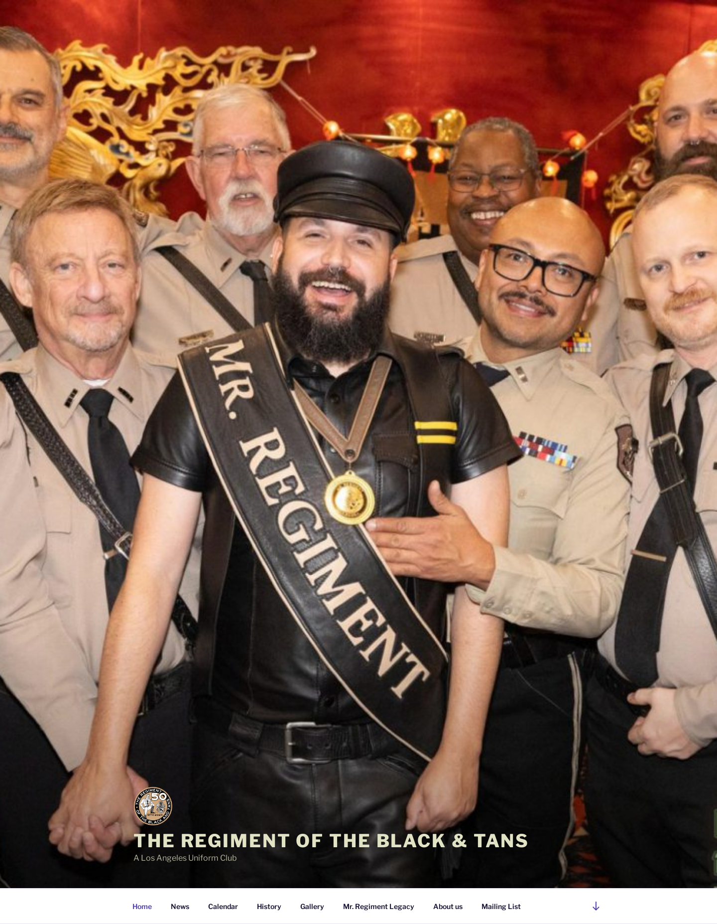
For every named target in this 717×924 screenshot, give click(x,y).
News (180, 906)
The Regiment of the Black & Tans (331, 841)
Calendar (223, 906)
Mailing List (501, 906)
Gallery (312, 906)
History (269, 906)
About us (448, 906)
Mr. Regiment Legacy (378, 906)
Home (142, 906)
